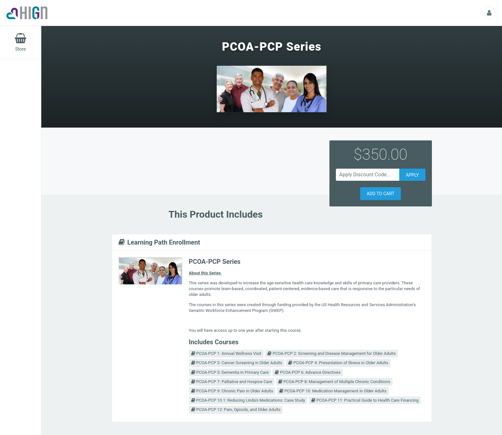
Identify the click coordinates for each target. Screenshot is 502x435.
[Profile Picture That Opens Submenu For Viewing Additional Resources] (489, 12)
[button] (380, 193)
